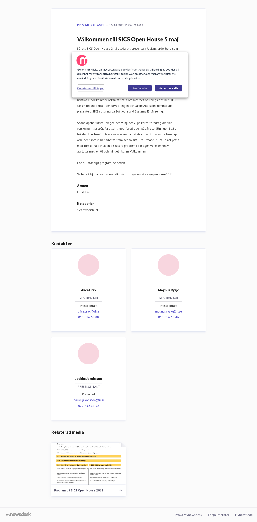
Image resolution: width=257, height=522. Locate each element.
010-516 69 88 (88, 317)
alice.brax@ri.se (88, 311)
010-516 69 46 (168, 317)
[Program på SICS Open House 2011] (88, 464)
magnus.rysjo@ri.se (168, 311)
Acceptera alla (168, 88)
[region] (130, 75)
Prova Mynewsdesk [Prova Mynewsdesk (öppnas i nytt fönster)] (188, 515)
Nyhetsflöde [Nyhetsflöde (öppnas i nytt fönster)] (244, 515)
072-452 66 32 (88, 406)
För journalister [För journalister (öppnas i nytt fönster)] (218, 515)
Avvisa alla (140, 88)
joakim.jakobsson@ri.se (89, 400)
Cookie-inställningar (90, 88)
